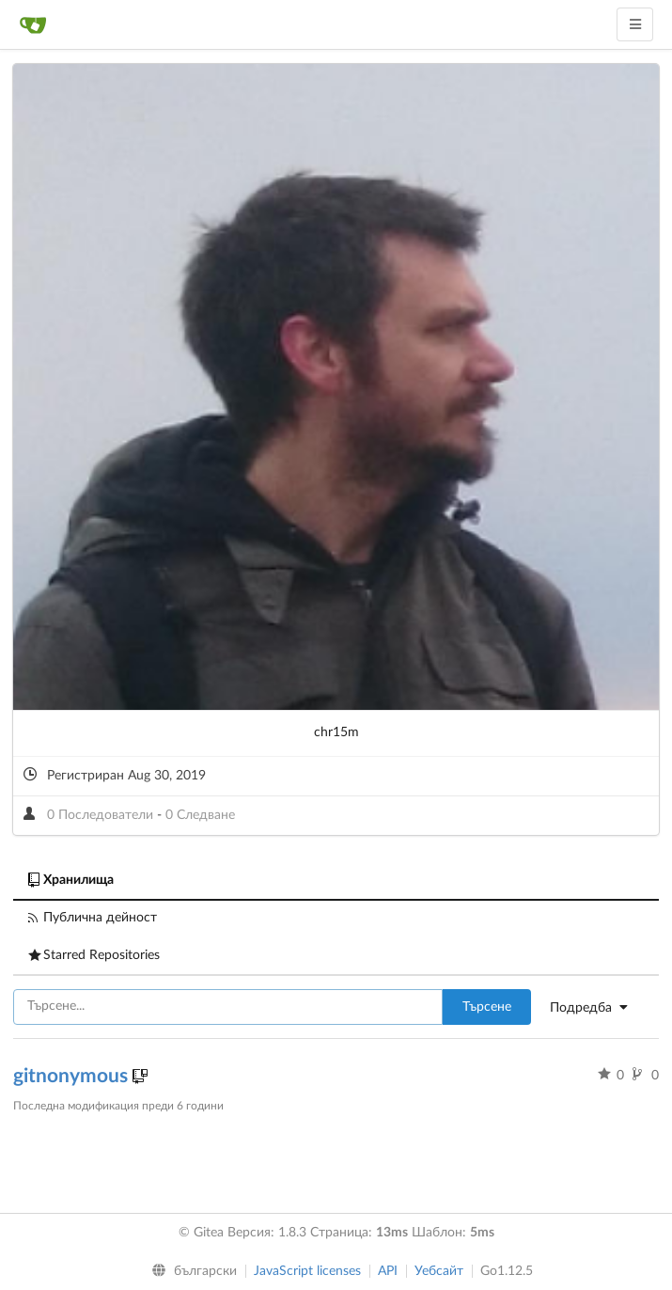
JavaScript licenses (307, 1271)
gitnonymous (73, 1076)
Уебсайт (438, 1271)
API (388, 1271)
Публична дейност (92, 917)
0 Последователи (102, 815)
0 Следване (200, 815)
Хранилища (71, 880)
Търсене (486, 1007)
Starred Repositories (94, 955)
